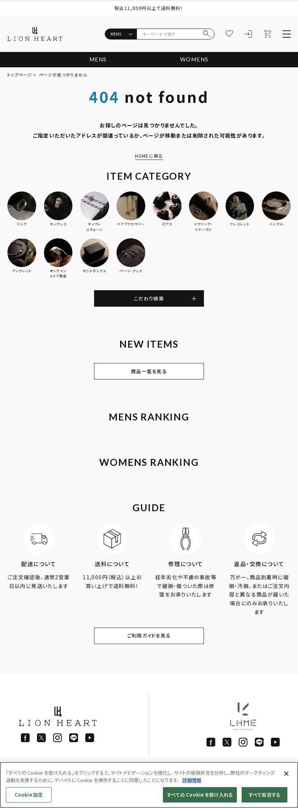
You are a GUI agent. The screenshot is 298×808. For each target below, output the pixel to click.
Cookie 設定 (29, 794)
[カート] (268, 34)
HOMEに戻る (149, 156)
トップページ (19, 75)
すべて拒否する (264, 794)
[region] (149, 785)
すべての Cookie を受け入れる (200, 794)
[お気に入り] (230, 34)
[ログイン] (249, 34)
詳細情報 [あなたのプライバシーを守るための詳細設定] (191, 780)
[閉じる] (286, 774)
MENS (96, 59)
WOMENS (195, 59)
